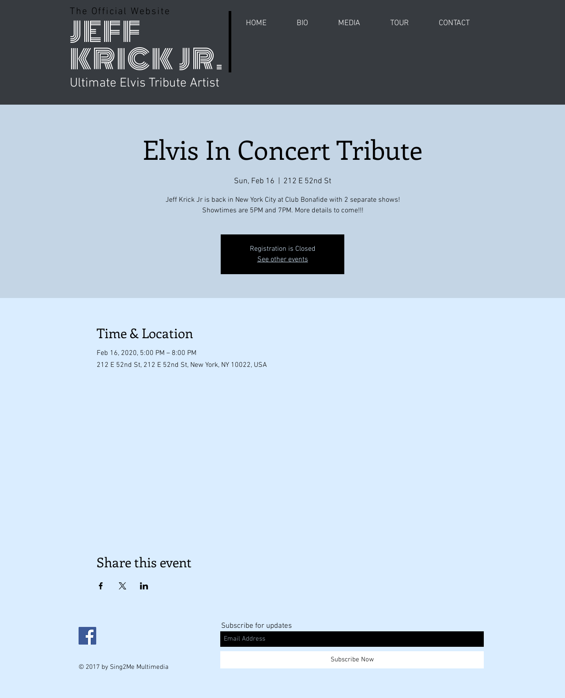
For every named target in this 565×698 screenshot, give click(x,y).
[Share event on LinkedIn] (144, 585)
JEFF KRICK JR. (147, 45)
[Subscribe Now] (352, 659)
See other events (282, 259)
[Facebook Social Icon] (87, 636)
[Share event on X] (122, 585)
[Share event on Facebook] (101, 585)
